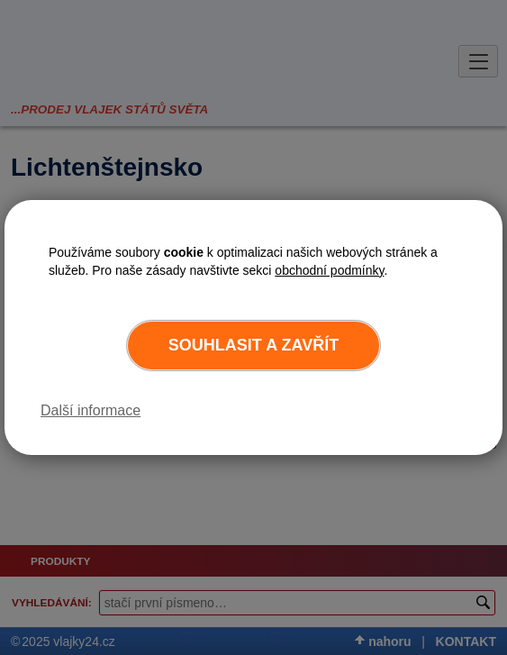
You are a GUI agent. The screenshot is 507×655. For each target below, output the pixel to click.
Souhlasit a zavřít (253, 345)
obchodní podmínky (329, 270)
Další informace (90, 410)
